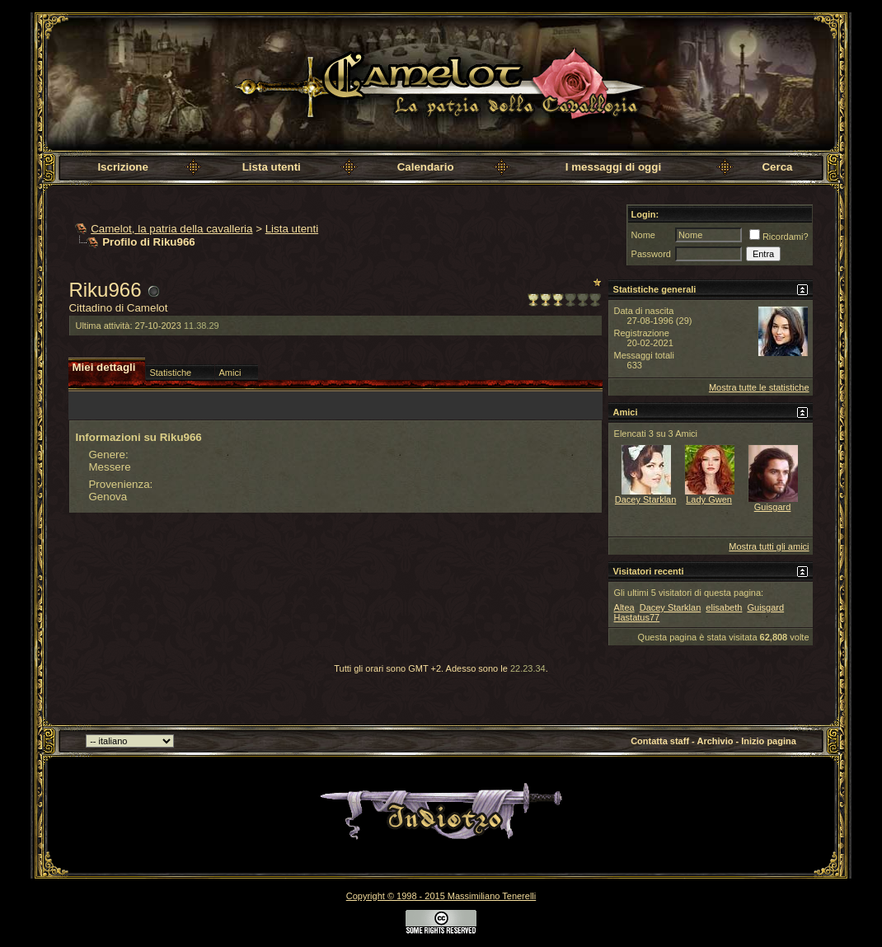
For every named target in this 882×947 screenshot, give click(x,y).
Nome (643, 235)
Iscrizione (122, 167)
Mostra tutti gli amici (769, 546)
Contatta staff (660, 741)
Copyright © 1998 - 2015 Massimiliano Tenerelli (441, 896)
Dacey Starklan (646, 499)
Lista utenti (271, 167)
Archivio (715, 741)
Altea (624, 607)
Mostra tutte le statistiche (759, 387)
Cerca (777, 167)
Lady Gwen (709, 499)
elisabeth (724, 607)
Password (651, 254)
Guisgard (772, 507)
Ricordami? (779, 236)
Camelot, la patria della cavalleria (171, 229)
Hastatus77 (637, 617)
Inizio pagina (768, 741)
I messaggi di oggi (613, 167)
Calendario (425, 167)
